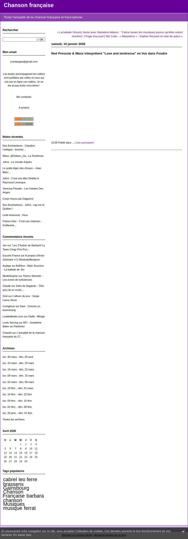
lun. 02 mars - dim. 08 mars (18, 382)
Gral (5, 296)
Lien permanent (85, 142)
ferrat (30, 508)
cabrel (10, 479)
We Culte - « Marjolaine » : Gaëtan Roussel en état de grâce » (144, 36)
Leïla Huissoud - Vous (15, 215)
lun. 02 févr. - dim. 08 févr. (17, 406)
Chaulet (7, 332)
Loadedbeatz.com (13, 316)
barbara (35, 496)
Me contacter (23, 96)
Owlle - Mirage (36, 316)
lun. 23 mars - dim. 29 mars (18, 363)
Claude (7, 285)
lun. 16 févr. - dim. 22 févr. (17, 394)
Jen (5, 245)
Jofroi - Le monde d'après (17, 162)
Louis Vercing (10, 322)
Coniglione (9, 306)
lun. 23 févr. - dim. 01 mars (18, 388)
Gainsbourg (16, 488)
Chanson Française (14, 494)
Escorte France (11, 255)
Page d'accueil (95, 36)
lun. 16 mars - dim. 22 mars (18, 369)
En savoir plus (22, 535)
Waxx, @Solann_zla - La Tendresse (23, 155)
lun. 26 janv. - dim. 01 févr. (18, 413)
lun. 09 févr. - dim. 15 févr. (17, 400)
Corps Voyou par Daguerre (18, 198)
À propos (24, 107)
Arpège (7, 265)
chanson (12, 500)
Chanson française (29, 5)
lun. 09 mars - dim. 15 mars (18, 375)
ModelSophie (10, 275)
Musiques (14, 504)
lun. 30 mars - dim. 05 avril (18, 356)
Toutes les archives (14, 419)
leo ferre (28, 479)
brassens (13, 484)
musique (12, 508)
